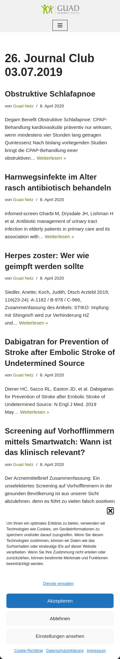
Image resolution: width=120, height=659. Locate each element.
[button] (110, 511)
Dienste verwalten (58, 583)
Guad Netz (23, 106)
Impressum (96, 650)
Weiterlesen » (51, 158)
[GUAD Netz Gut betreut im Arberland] (60, 9)
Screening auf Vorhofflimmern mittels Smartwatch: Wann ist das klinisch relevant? (59, 442)
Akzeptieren (60, 601)
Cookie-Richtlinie (28, 650)
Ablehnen (60, 618)
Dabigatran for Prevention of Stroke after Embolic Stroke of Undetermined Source (60, 352)
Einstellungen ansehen (60, 636)
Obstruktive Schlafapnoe (50, 93)
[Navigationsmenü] (60, 25)
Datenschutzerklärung (65, 650)
